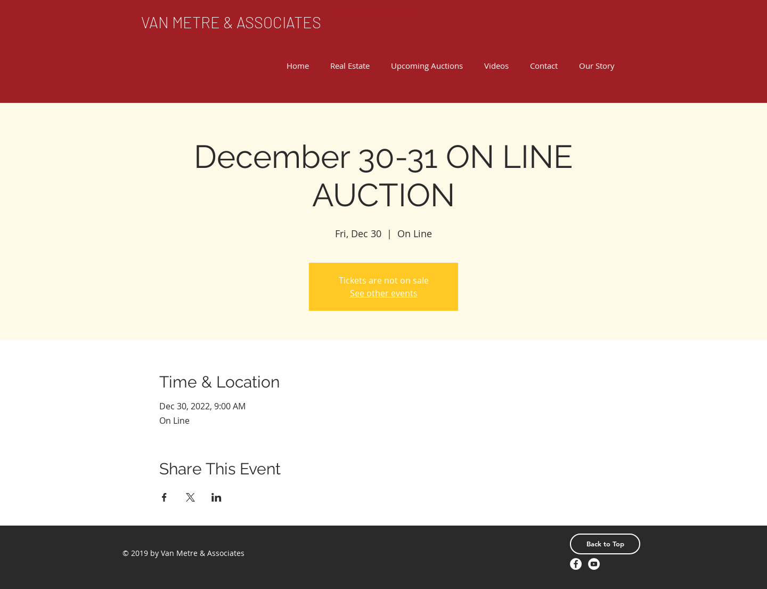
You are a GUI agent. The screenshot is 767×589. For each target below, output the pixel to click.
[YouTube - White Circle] (594, 564)
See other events (384, 293)
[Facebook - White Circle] (576, 564)
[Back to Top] (605, 544)
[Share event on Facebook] (164, 497)
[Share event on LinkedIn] (216, 497)
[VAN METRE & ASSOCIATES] (231, 22)
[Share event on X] (190, 497)
